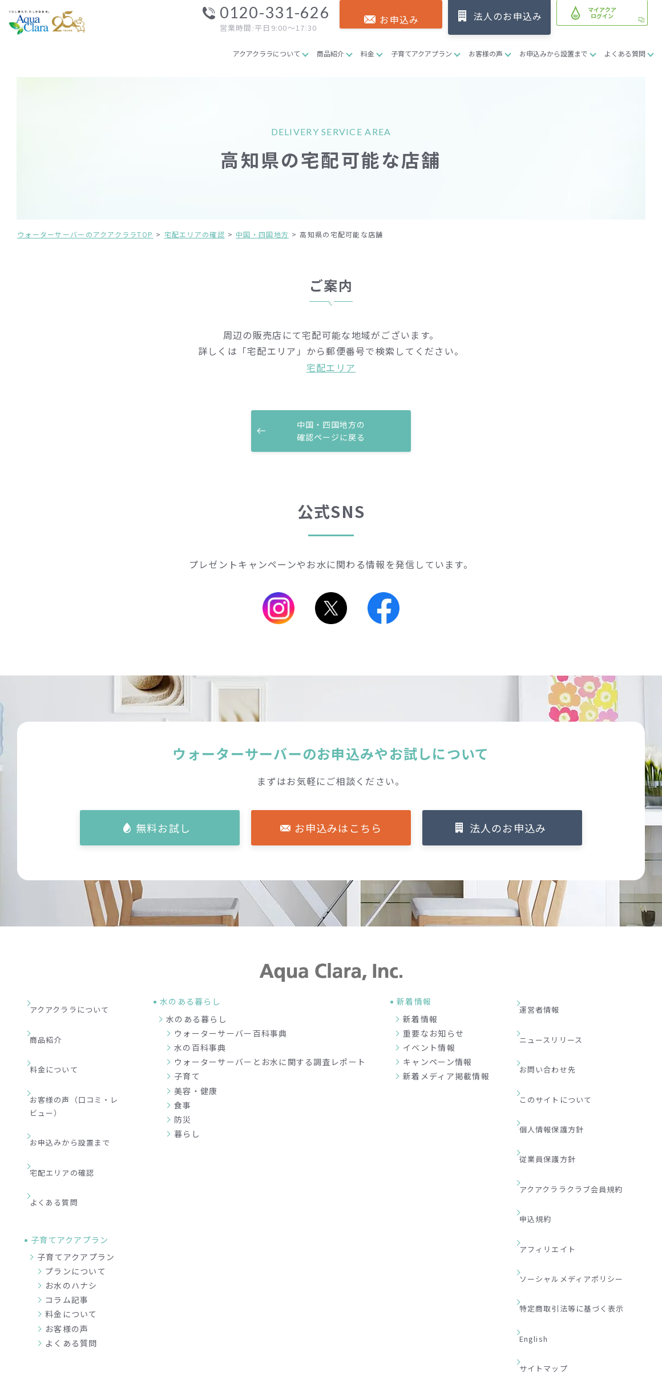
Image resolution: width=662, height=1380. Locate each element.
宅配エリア (331, 367)
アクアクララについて (266, 53)
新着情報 (420, 1020)
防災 (183, 1121)
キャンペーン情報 (437, 1063)
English (542, 1194)
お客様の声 (486, 53)
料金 (367, 53)
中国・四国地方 (262, 234)
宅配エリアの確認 (194, 234)
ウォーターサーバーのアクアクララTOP (85, 234)
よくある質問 (624, 53)
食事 (183, 1106)
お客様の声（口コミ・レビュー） (79, 1064)
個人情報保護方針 (560, 1073)
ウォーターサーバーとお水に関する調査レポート (270, 1063)
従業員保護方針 (555, 1091)
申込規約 (542, 1125)
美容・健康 (195, 1092)
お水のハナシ (71, 1199)
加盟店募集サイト (581, 1318)
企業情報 (447, 1318)
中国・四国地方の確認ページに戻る (331, 432)
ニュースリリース (559, 1022)
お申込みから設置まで (553, 53)
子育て (187, 1078)
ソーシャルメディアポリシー (581, 1159)
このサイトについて (564, 1056)
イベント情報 (429, 1049)
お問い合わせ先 (555, 1039)
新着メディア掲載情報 (446, 1078)
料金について (61, 1039)
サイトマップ (551, 1211)
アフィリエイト (555, 1142)
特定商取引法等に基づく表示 (582, 1177)
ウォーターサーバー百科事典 (231, 1035)
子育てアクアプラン (421, 53)
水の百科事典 (200, 1049)
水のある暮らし (196, 1020)
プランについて (75, 1185)
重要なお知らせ (433, 1035)
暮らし (187, 1135)
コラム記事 (66, 1214)
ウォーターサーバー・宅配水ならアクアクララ (386, 1368)
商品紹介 (330, 53)
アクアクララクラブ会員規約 (581, 1108)
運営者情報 (546, 1005)
